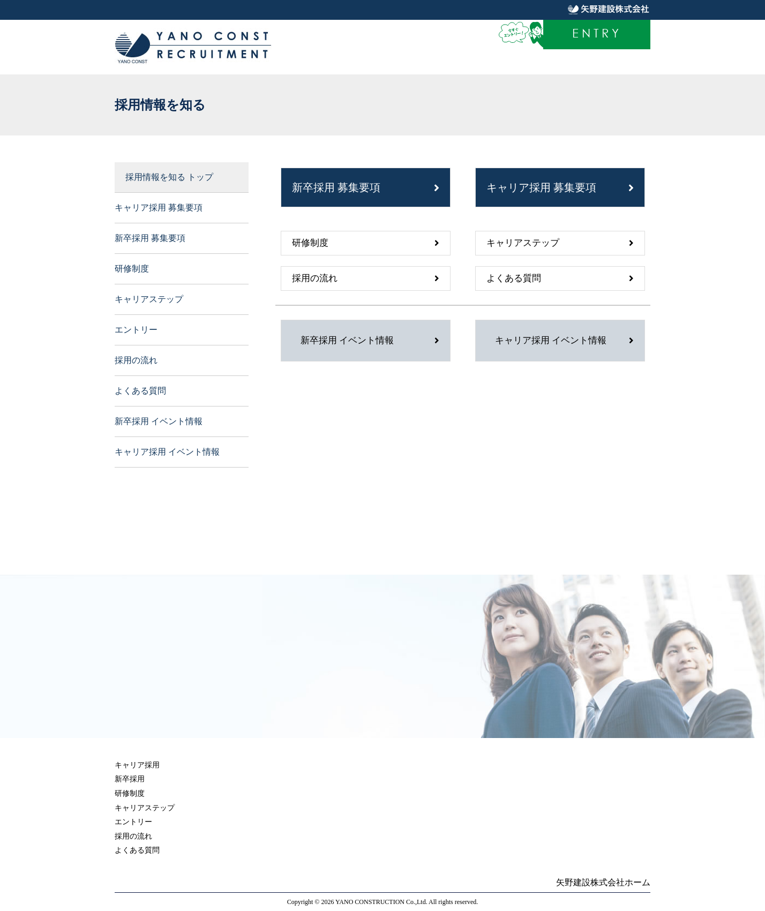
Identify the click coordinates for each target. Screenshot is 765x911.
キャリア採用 (137, 765)
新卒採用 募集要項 (150, 238)
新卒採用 (130, 779)
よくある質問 (140, 390)
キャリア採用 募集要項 (158, 207)
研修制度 (132, 268)
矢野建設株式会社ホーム (603, 882)
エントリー (136, 329)
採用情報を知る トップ (169, 177)
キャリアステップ (149, 299)
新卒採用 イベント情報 (158, 421)
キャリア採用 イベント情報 (167, 451)
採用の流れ (136, 360)
